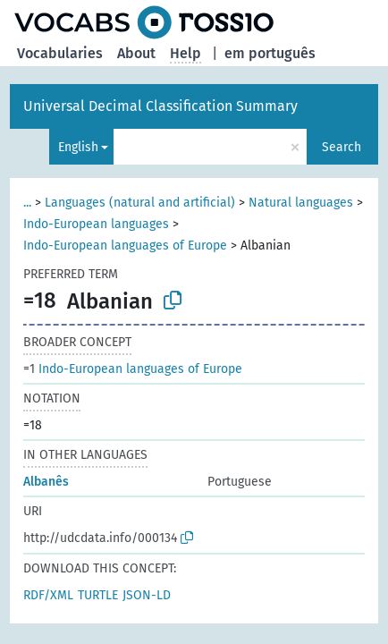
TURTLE (98, 595)
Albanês (46, 481)
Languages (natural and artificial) (140, 202)
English (78, 147)
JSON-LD (146, 595)
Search (341, 147)
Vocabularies (60, 53)
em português (270, 53)
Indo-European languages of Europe (125, 245)
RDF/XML (48, 595)
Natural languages (301, 202)
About (136, 53)
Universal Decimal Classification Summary (160, 105)
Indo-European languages (96, 224)
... (27, 202)
